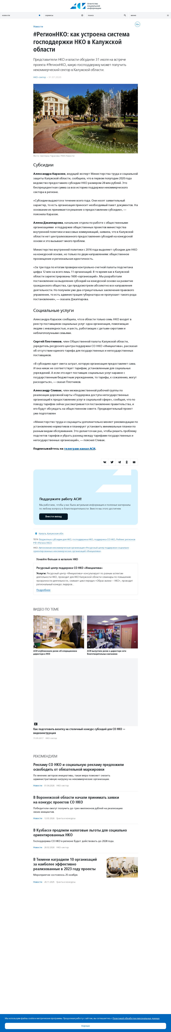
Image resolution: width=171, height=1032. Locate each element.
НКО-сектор (39, 77)
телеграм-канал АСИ (80, 448)
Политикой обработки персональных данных (136, 1018)
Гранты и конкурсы (66, 818)
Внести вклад (53, 516)
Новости (38, 26)
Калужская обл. (55, 533)
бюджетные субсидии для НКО (55, 539)
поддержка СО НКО (104, 539)
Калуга (42, 533)
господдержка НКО (83, 539)
